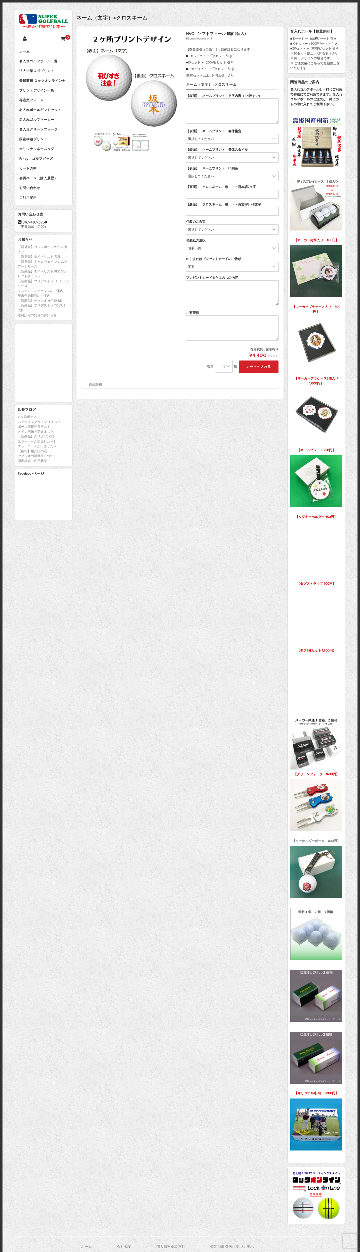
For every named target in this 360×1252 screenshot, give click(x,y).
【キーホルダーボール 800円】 (316, 810)
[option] (131, 81)
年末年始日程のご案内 (34, 308)
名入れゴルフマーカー (37, 125)
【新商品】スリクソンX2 (36, 448)
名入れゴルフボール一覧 (39, 62)
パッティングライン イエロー (39, 434)
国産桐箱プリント (34, 146)
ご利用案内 (29, 209)
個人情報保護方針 (171, 1247)
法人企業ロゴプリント (37, 73)
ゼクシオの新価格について (37, 468)
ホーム (25, 52)
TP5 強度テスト (29, 429)
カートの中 (29, 178)
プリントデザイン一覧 (37, 94)
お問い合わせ (30, 199)
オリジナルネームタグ (37, 157)
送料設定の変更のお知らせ (37, 327)
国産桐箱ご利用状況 (32, 473)
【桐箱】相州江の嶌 (32, 463)
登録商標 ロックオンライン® (43, 83)
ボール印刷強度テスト (34, 438)
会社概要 (124, 1247)
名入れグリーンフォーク (39, 136)
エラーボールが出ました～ (37, 458)
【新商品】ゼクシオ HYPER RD (40, 312)
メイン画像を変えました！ (37, 444)
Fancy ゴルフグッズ (37, 167)
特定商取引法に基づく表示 (232, 1247)
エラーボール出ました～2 (36, 453)
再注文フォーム (32, 104)
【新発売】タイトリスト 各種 (39, 268)
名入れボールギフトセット (41, 115)
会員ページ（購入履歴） (39, 188)
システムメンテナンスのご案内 (40, 302)
